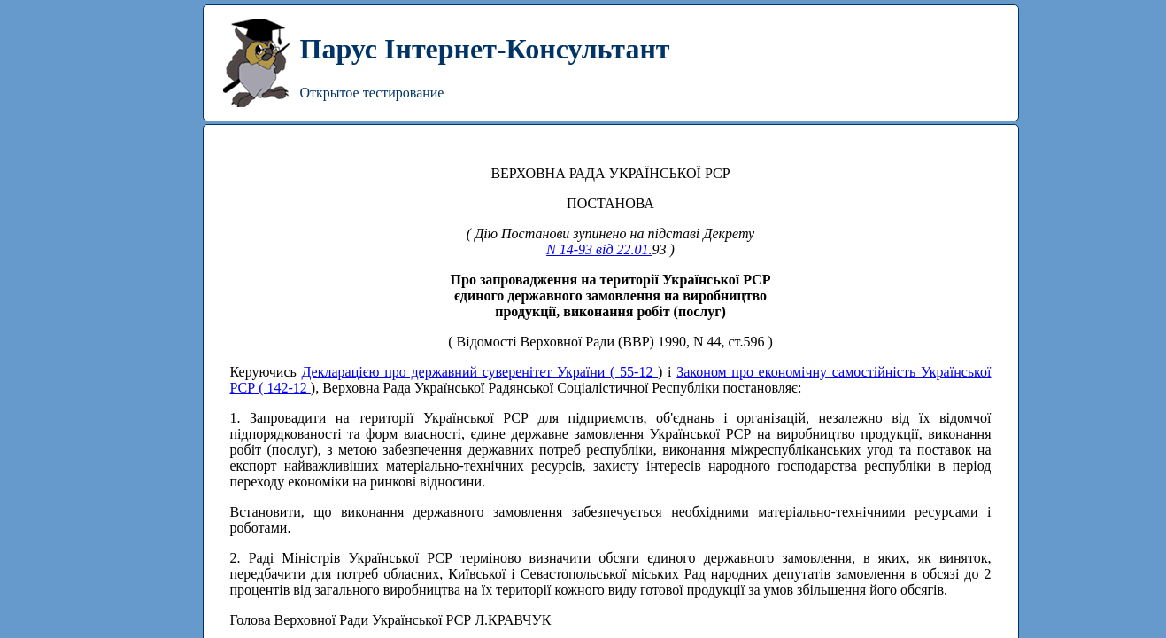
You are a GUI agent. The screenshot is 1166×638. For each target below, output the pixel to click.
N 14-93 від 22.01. (599, 249)
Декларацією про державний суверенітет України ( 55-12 (479, 371)
